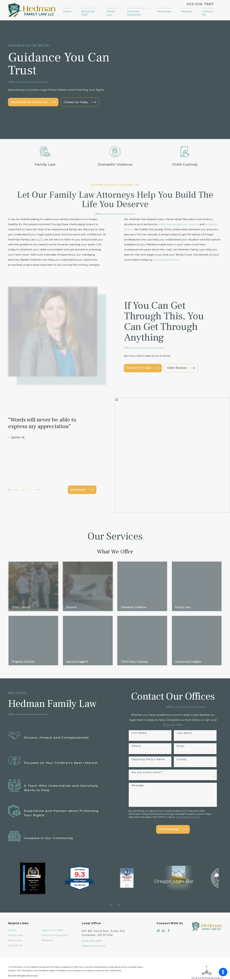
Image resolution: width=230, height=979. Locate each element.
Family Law (15, 916)
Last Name (184, 713)
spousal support (188, 224)
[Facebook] (168, 911)
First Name (139, 713)
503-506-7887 (200, 4)
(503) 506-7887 (92, 921)
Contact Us (15, 926)
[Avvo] (157, 911)
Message (138, 766)
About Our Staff (52, 911)
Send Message (173, 810)
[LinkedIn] (163, 911)
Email (180, 726)
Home (12, 911)
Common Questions (55, 916)
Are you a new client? (147, 753)
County (182, 740)
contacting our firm (166, 259)
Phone (136, 726)
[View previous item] (10, 470)
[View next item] (37, 470)
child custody (167, 224)
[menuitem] (69, 11)
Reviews (47, 921)
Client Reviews (181, 358)
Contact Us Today (143, 358)
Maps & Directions (93, 926)
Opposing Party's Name (148, 740)
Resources (15, 921)
